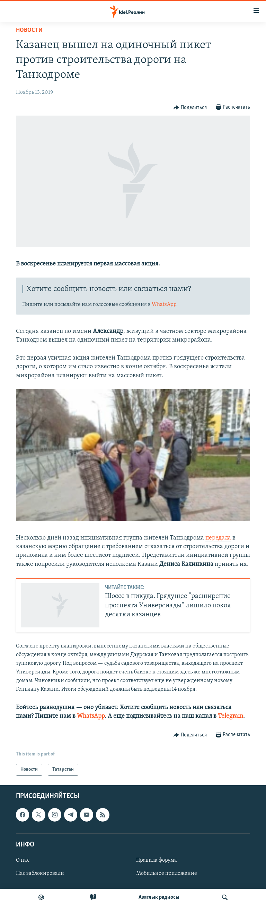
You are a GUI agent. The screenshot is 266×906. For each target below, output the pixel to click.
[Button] (190, 107)
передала (218, 538)
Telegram (230, 716)
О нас (22, 860)
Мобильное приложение (166, 873)
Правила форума (156, 860)
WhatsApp (164, 304)
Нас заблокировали (40, 873)
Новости (29, 30)
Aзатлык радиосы (159, 897)
